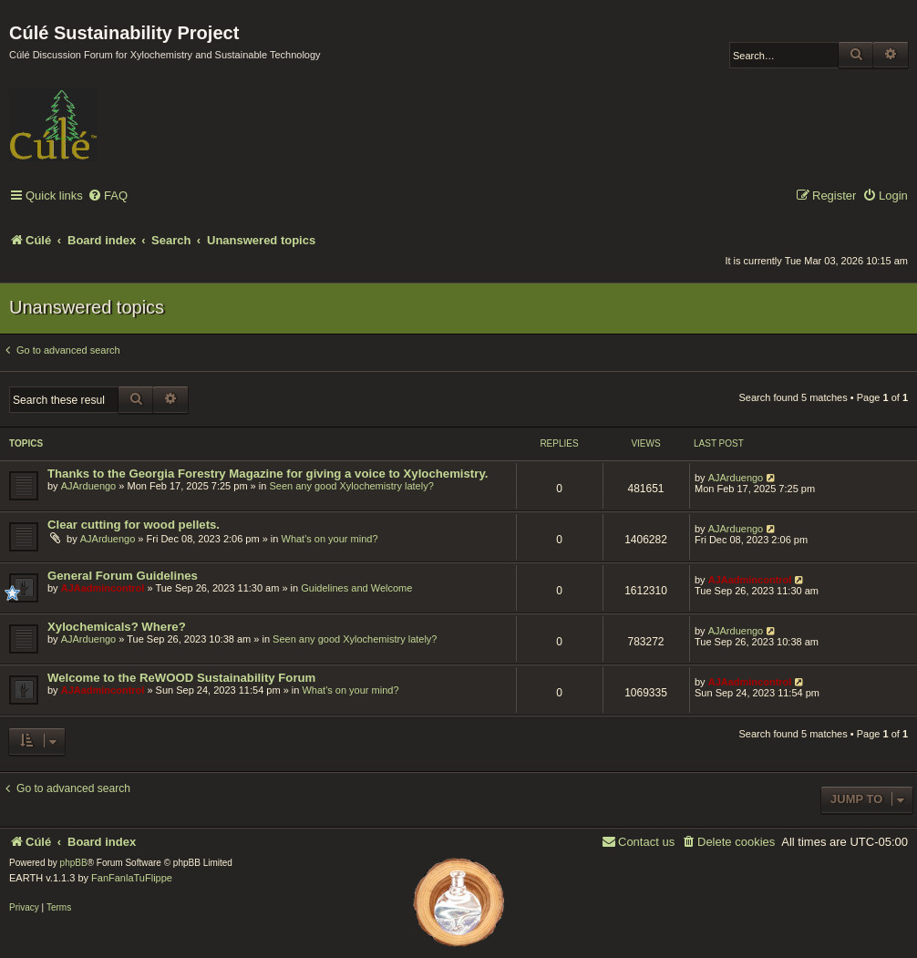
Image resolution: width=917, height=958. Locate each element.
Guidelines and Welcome (356, 587)
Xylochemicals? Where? (116, 627)
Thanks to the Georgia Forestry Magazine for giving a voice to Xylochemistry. (267, 473)
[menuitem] (108, 196)
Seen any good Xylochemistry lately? (351, 485)
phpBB (74, 863)
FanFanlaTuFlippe (131, 877)
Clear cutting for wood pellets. (133, 524)
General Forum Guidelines (122, 575)
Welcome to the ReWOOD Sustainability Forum (181, 678)
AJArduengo (89, 485)
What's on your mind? (330, 538)
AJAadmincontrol (103, 587)
